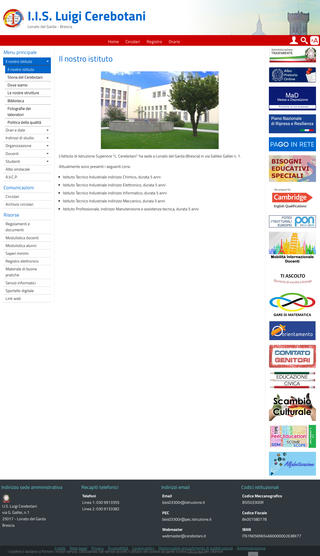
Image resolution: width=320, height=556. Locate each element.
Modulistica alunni (21, 246)
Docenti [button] (12, 154)
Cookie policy (143, 548)
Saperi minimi (17, 253)
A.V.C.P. (12, 177)
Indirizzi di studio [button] (20, 138)
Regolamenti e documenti (18, 227)
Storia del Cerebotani (25, 77)
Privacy (97, 548)
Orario (174, 41)
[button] (293, 40)
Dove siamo (18, 85)
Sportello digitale (20, 291)
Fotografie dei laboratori (19, 112)
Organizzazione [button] (18, 146)
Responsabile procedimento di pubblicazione (195, 548)
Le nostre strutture (23, 93)
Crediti (60, 548)
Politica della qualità (24, 122)
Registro (154, 41)
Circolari (133, 41)
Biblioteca (16, 101)
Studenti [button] (13, 161)
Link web (13, 298)
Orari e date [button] (15, 130)
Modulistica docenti (22, 238)
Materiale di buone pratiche (21, 272)
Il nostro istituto (21, 69)
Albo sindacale (18, 169)
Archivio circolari (19, 204)
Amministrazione (251, 548)
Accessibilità (118, 548)
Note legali (78, 548)
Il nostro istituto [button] (19, 61)
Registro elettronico (22, 261)
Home (113, 41)
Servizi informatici (21, 283)
